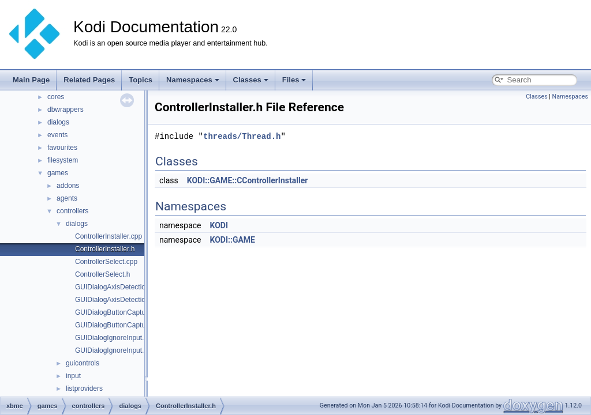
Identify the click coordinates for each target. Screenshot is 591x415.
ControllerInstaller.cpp (108, 236)
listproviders (84, 388)
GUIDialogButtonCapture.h (116, 325)
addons (68, 186)
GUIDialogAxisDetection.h (115, 300)
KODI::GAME (232, 239)
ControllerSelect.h (102, 274)
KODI (219, 225)
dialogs (58, 122)
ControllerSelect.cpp (106, 262)
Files (294, 80)
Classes (250, 80)
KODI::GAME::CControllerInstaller (247, 180)
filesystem (62, 160)
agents (67, 198)
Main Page (31, 80)
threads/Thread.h (241, 136)
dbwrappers (65, 109)
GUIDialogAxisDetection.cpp (118, 287)
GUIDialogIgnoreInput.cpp (115, 338)
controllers (72, 211)
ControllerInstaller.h (104, 249)
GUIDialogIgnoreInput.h (111, 350)
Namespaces (192, 80)
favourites (62, 148)
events (57, 135)
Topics (140, 80)
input (73, 376)
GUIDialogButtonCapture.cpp (119, 312)
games (57, 173)
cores (55, 97)
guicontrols (82, 363)
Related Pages (89, 80)
